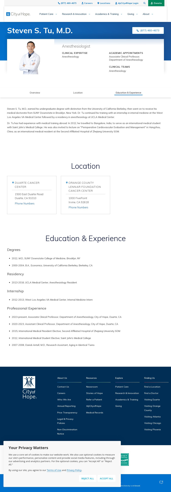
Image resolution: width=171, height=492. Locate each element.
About (141, 14)
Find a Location (152, 386)
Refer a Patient (94, 399)
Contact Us (63, 386)
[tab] (33, 202)
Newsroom (92, 386)
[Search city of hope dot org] (149, 3)
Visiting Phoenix (152, 429)
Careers (91, 3)
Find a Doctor (151, 393)
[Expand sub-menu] (51, 14)
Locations (108, 3)
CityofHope (93, 406)
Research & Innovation (70, 14)
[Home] (30, 388)
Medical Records (94, 412)
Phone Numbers (24, 203)
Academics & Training (102, 14)
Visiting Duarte (152, 399)
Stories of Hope (94, 393)
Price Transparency (67, 412)
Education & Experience (128, 92)
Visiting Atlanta (152, 416)
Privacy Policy (74, 470)
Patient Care (42, 14)
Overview (35, 92)
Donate (160, 3)
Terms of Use (54, 470)
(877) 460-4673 (71, 3)
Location (78, 92)
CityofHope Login (131, 3)
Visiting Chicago (152, 423)
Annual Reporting (66, 406)
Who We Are (64, 399)
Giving (126, 14)
